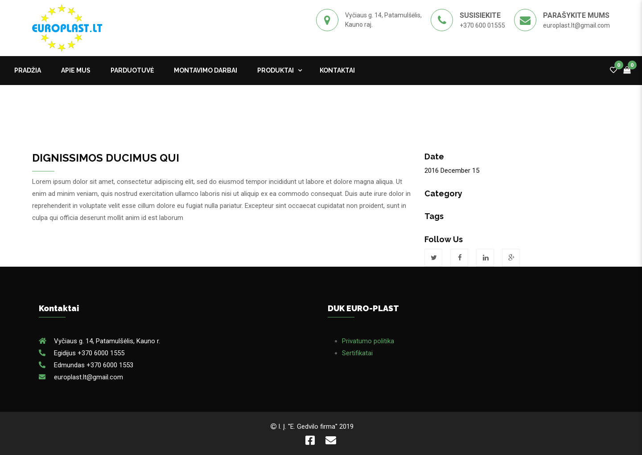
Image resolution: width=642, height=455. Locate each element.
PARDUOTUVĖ (132, 70)
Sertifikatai (357, 353)
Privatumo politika (368, 341)
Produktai (275, 70)
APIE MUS (76, 70)
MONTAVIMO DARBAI (205, 70)
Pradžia (27, 70)
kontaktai (337, 70)
